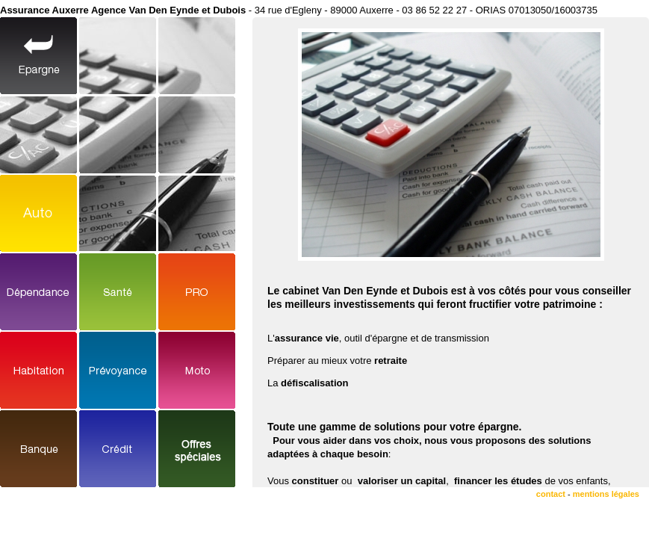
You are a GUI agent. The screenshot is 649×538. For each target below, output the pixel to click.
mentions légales (606, 493)
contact (550, 493)
